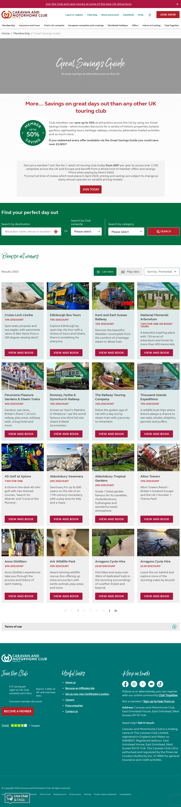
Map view (130, 271)
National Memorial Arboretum (154, 317)
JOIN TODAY (90, 189)
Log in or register (74, 14)
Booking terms (59, 794)
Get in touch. (146, 723)
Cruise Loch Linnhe (19, 315)
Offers (135, 25)
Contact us (71, 711)
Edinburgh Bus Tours (65, 315)
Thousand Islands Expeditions (153, 397)
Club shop (92, 14)
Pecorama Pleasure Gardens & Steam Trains (22, 397)
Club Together (171, 25)
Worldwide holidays (118, 25)
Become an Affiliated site (80, 688)
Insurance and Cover (29, 25)
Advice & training (151, 25)
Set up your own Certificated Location (87, 694)
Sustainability (125, 794)
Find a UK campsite (54, 25)
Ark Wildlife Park (62, 561)
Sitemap (87, 794)
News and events (110, 14)
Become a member (17, 711)
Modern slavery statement (105, 794)
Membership (8, 25)
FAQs (140, 14)
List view (105, 271)
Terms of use (13, 626)
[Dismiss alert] (177, 4)
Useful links (73, 675)
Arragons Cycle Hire (110, 561)
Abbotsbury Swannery (66, 476)
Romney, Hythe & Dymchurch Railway (65, 397)
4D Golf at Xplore (18, 476)
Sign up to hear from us (158, 701)
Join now (168, 14)
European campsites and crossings (86, 25)
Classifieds (128, 14)
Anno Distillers (16, 561)
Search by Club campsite (81, 222)
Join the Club (14, 675)
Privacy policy (75, 794)
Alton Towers (150, 476)
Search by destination (15, 224)
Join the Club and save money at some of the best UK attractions (89, 4)
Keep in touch (136, 675)
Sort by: (152, 271)
